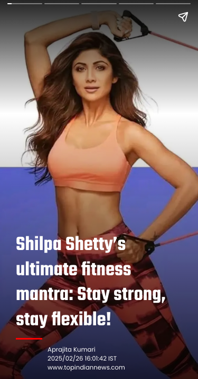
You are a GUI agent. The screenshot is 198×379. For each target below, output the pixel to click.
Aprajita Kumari (72, 350)
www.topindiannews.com (86, 368)
